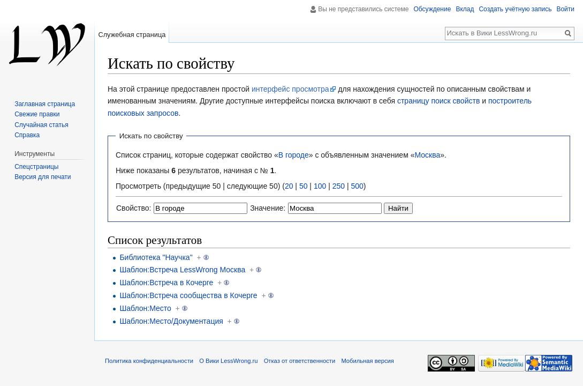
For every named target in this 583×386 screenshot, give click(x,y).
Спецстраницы (36, 166)
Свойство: (133, 208)
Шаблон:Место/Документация (171, 321)
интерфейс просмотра (290, 89)
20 (289, 186)
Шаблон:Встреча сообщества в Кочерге (188, 295)
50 (303, 186)
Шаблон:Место (145, 308)
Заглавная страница (44, 104)
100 (320, 186)
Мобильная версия (367, 361)
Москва (427, 155)
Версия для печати (42, 177)
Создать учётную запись (515, 9)
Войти (565, 9)
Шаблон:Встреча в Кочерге (166, 282)
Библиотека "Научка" (155, 257)
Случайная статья (41, 125)
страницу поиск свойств (438, 100)
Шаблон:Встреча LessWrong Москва (182, 269)
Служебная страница (131, 35)
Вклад (465, 9)
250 (338, 186)
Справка (27, 135)
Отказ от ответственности (300, 361)
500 (357, 186)
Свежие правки (36, 114)
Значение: (267, 208)
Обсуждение (432, 9)
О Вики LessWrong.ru (228, 361)
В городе (293, 155)
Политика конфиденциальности (149, 361)
